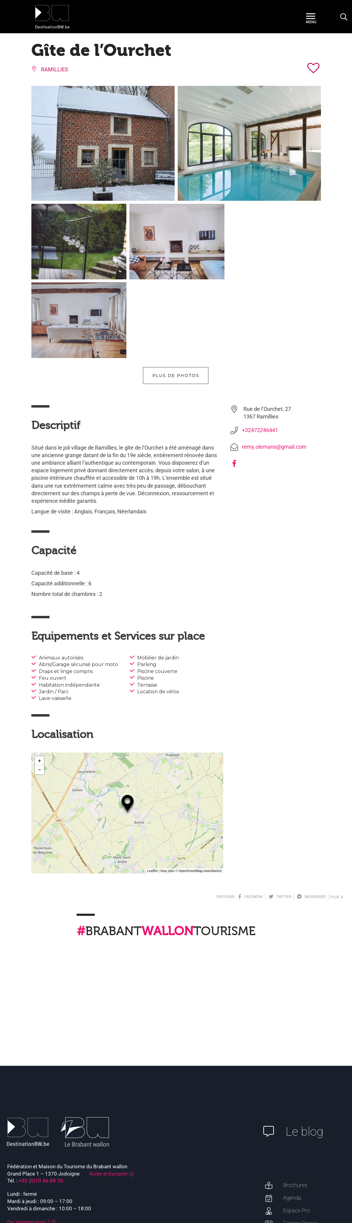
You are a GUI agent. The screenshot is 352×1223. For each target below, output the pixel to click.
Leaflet (152, 792)
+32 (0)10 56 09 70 (41, 1102)
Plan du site (331, 1196)
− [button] (39, 691)
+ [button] (39, 682)
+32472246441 (260, 351)
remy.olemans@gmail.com (274, 368)
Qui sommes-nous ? (28, 1143)
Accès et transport (108, 1095)
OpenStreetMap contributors (200, 792)
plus (336, 818)
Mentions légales (297, 1196)
